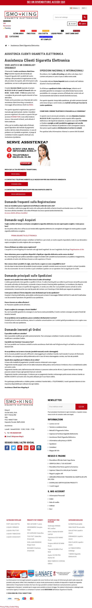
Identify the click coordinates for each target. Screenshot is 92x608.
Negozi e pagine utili (56, 473)
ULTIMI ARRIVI (19, 33)
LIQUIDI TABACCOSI (13, 534)
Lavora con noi (54, 424)
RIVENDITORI (15, 117)
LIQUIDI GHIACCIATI (13, 537)
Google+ (26, 447)
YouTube (19, 447)
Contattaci (52, 447)
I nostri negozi (54, 486)
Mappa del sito (54, 450)
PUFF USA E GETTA (13, 524)
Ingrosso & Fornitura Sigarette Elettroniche (63, 434)
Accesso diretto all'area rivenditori (16, 213)
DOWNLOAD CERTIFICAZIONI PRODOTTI (63, 483)
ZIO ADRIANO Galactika (35, 533)
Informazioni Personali (57, 496)
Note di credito (54, 502)
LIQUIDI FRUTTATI (12, 530)
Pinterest (32, 447)
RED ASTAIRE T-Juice (34, 524)
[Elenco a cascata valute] (84, 8)
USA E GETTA (43, 33)
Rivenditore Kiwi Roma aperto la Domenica (63, 467)
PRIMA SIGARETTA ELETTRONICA (24, 236)
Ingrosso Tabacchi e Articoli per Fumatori (63, 470)
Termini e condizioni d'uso (58, 427)
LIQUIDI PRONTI (57, 33)
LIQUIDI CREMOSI (12, 527)
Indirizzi (52, 506)
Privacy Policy (4, 607)
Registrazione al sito (77, 249)
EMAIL (31, 105)
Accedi (72, 24)
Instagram (38, 447)
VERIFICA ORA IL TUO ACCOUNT (60, 463)
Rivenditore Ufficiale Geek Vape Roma (62, 460)
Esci (50, 509)
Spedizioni (52, 444)
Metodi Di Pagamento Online (59, 430)
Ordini (51, 499)
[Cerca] (70, 17)
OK (81, 406)
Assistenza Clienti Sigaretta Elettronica (62, 437)
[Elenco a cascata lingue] (74, 8)
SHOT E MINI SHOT (73, 33)
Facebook (7, 447)
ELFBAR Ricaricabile (75, 524)
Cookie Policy (14, 607)
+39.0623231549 (15, 433)
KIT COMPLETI (46, 39)
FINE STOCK (31, 33)
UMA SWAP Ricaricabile (77, 527)
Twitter (13, 447)
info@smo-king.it (17, 436)
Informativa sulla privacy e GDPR (60, 440)
